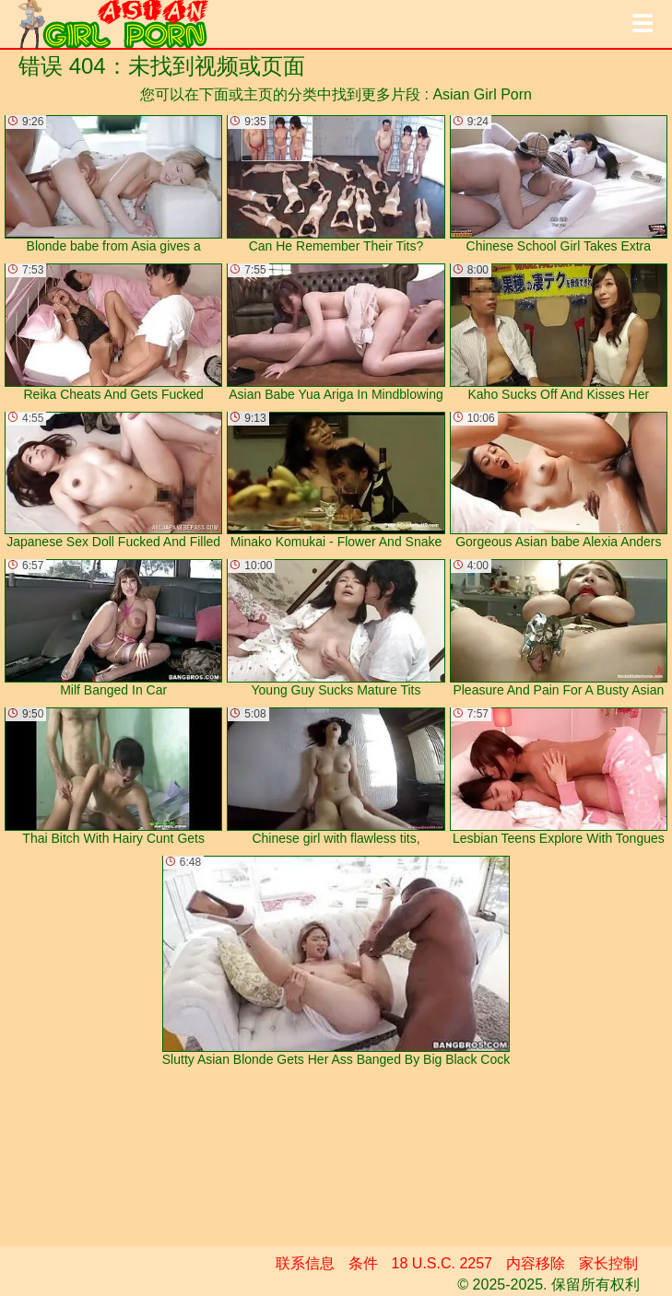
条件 (363, 1263)
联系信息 (305, 1263)
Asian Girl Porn (482, 94)
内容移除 (535, 1263)
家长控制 (608, 1263)
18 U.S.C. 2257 (442, 1263)
